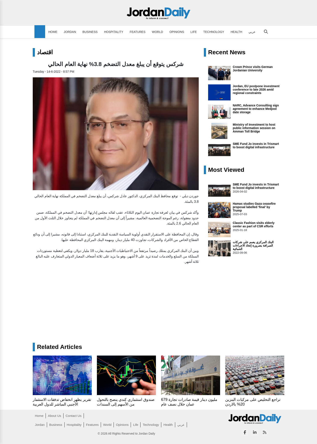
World (157, 32)
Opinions (176, 32)
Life (194, 32)
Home (52, 32)
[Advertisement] (116, 298)
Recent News (226, 52)
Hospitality (113, 32)
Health (236, 32)
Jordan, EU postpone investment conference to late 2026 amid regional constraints (256, 89)
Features (137, 32)
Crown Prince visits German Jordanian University (253, 68)
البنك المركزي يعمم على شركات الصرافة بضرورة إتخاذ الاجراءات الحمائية (253, 245)
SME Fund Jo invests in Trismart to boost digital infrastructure (256, 145)
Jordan (70, 32)
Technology (213, 32)
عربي (252, 32)
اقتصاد (45, 52)
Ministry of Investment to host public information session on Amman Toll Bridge (254, 128)
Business (90, 32)
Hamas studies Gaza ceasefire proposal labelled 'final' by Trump (254, 207)
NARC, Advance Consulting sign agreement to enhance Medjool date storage (256, 109)
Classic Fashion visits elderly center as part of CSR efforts (253, 224)
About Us (54, 416)
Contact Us (73, 416)
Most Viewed (226, 170)
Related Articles (59, 347)
